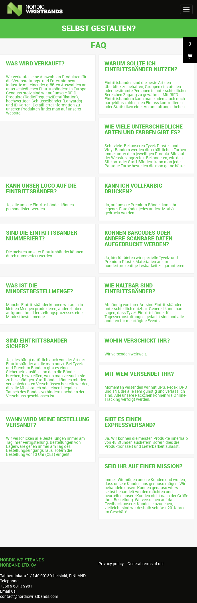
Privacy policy (111, 564)
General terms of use (145, 564)
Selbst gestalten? (99, 28)
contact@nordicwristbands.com (29, 596)
